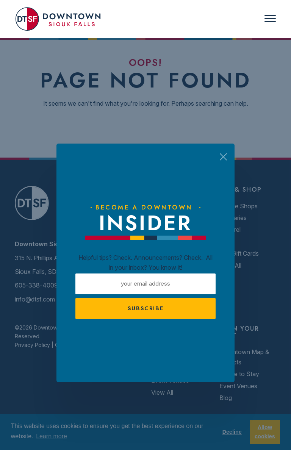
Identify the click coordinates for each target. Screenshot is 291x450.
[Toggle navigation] (270, 18)
